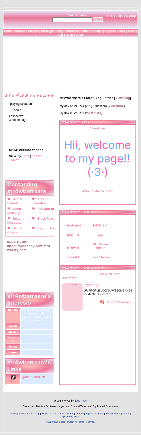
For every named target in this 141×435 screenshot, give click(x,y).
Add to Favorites (40, 201)
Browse (20, 31)
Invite (131, 31)
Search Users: (77, 15)
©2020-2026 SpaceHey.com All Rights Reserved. (70, 422)
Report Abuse (113, 413)
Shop (69, 35)
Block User (45, 218)
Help (110, 16)
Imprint (89, 413)
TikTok (13, 379)
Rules (30, 413)
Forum (85, 31)
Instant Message (15, 220)
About (79, 35)
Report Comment (116, 302)
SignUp (131, 16)
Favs (121, 31)
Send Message (14, 211)
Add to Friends (15, 201)
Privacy (80, 413)
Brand (45, 413)
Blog (60, 31)
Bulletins (72, 31)
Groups (97, 31)
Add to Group (15, 230)
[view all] (129, 212)
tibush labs (81, 400)
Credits (54, 413)
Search (97, 19)
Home (8, 31)
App (60, 35)
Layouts (110, 31)
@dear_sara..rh (33, 377)
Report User (46, 228)
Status (125, 413)
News (22, 413)
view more (116, 106)
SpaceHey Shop (70, 416)
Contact (99, 413)
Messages (47, 31)
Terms (70, 413)
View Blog (122, 98)
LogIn (119, 16)
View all (106, 274)
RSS (62, 413)
